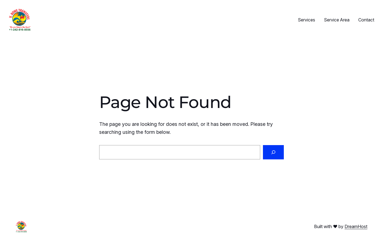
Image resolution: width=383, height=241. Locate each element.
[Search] (273, 152)
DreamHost (356, 226)
